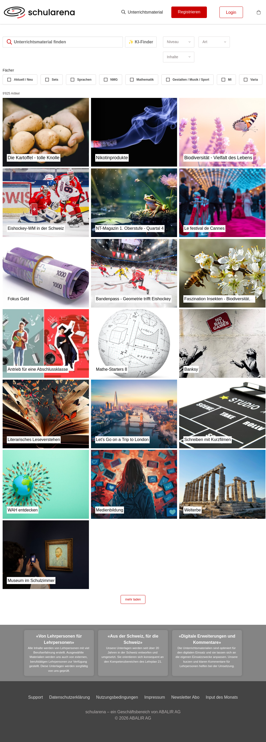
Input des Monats (222, 697)
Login (231, 12)
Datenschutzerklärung (69, 697)
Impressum (154, 697)
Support (35, 697)
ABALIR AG (140, 718)
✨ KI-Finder (140, 42)
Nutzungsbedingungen (117, 697)
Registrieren (189, 12)
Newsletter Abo (185, 697)
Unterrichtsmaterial (142, 12)
